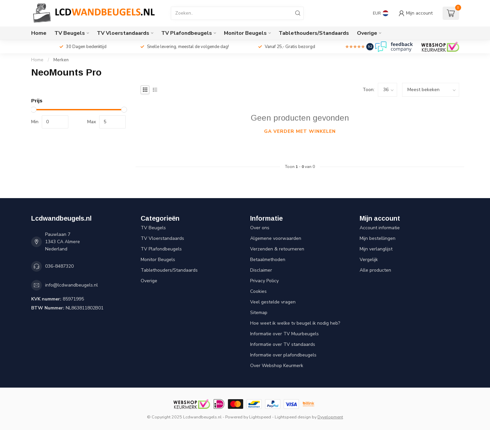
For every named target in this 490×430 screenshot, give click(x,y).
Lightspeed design (293, 417)
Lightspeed (260, 417)
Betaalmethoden (267, 259)
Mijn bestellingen (377, 238)
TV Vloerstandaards (123, 33)
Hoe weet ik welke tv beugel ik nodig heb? (295, 323)
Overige (367, 33)
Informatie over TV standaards (282, 344)
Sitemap (258, 312)
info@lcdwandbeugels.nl (71, 285)
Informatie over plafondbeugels (283, 355)
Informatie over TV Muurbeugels (284, 334)
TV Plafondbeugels (186, 33)
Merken (61, 60)
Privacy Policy (264, 281)
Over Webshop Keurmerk (276, 365)
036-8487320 (59, 266)
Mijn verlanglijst (376, 249)
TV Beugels (69, 33)
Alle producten (375, 270)
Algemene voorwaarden (275, 238)
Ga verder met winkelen (300, 131)
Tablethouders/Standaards (314, 33)
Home (38, 33)
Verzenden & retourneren (277, 249)
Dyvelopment (330, 417)
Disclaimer (261, 270)
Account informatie (380, 228)
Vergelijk (369, 259)
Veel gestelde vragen (273, 302)
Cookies (258, 291)
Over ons (259, 228)
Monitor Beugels (245, 33)
